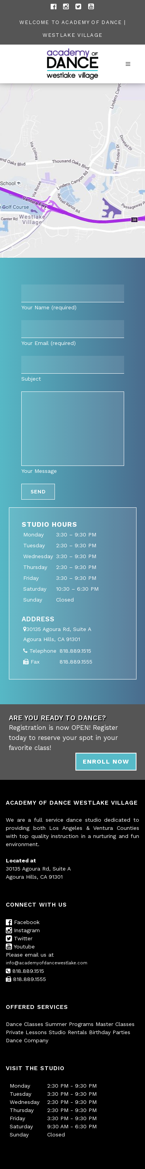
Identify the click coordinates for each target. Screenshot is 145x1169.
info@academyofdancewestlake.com (46, 963)
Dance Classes (24, 1024)
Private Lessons (26, 1032)
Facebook (22, 922)
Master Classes (115, 1024)
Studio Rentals (68, 1032)
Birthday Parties (109, 1032)
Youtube (20, 946)
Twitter (19, 938)
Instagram (23, 930)
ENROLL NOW (106, 761)
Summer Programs (69, 1024)
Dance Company (27, 1040)
